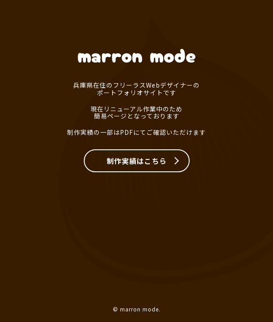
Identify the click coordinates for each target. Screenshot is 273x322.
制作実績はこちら (137, 160)
